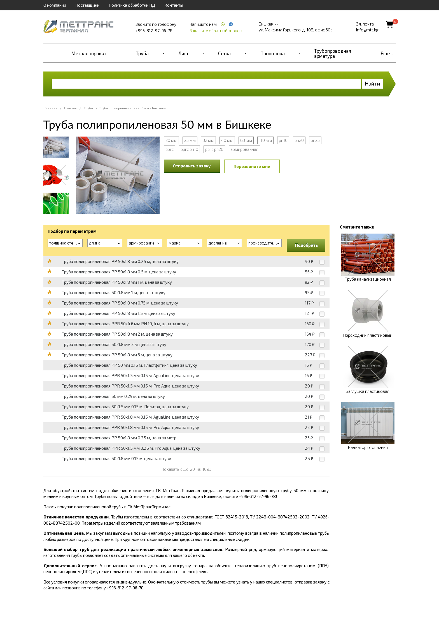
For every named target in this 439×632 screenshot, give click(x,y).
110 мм (265, 140)
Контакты (173, 5)
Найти (372, 83)
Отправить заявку (192, 165)
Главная (51, 108)
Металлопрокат (88, 53)
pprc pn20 (214, 149)
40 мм (227, 140)
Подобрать (306, 245)
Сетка (224, 53)
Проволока (272, 53)
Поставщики (87, 5)
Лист (183, 53)
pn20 (299, 140)
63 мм (246, 140)
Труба (142, 53)
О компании (54, 5)
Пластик (70, 108)
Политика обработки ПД (132, 5)
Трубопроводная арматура (332, 53)
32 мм (208, 140)
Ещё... (387, 53)
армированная (244, 149)
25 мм (190, 140)
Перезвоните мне (251, 166)
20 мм (171, 140)
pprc (169, 149)
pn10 (283, 140)
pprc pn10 (189, 149)
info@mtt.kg (367, 29)
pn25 (315, 140)
